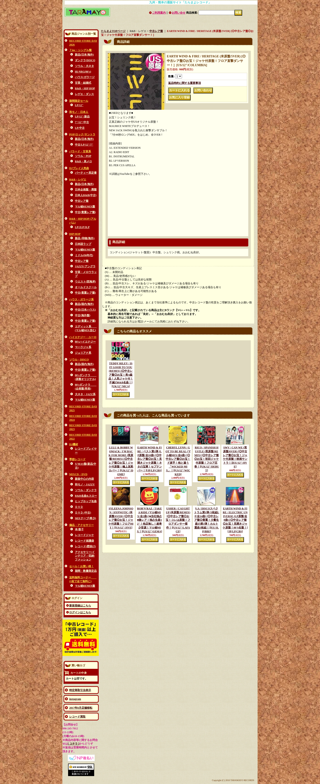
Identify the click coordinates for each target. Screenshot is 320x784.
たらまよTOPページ (113, 31)
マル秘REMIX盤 (85, 206)
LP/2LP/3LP (82, 227)
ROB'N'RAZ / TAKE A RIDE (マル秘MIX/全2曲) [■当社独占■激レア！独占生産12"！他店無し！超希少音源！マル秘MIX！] (149, 520)
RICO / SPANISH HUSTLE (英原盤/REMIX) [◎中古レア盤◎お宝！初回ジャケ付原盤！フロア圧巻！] (206, 459)
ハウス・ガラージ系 (81, 299)
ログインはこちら (80, 612)
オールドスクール (86, 287)
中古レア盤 (82, 200)
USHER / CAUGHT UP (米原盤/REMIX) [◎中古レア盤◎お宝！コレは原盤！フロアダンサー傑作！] (178, 520)
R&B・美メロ (83, 161)
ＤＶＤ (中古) (83, 512)
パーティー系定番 (86, 172)
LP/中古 (80, 127)
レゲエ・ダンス (84, 94)
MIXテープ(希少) (85, 518)
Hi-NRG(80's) (83, 71)
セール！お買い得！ (81, 566)
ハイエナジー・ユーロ (82, 337)
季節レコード (77, 459)
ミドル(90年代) (84, 255)
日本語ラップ (83, 244)
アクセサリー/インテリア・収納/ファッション (85, 555)
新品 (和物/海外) (84, 238)
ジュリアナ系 (83, 352)
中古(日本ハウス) (85, 309)
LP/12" (79, 105)
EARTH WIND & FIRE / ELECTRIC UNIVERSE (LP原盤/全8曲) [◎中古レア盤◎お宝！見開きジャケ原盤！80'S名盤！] (235, 520)
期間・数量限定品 (86, 570)
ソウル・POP (83, 156)
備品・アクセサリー (81, 525)
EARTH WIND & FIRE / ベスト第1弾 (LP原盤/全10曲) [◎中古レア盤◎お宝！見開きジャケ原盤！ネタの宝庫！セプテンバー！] (149, 459)
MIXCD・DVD (78, 474)
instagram (75, 699)
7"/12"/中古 (82, 122)
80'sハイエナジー (85, 341)
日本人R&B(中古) (85, 195)
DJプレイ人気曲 (79, 168)
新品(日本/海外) (84, 54)
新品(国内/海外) (84, 304)
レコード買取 (77, 716)
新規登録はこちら (80, 605)
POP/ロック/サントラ (82, 134)
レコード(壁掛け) (85, 546)
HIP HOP (75, 234)
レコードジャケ (84, 535)
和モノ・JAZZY (85, 484)
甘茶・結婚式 (83, 82)
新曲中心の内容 (84, 478)
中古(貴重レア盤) (85, 212)
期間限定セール (78, 100)
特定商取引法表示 (80, 690)
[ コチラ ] (73, 743)
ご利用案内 (159, 12)
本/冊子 (79, 529)
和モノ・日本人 (78, 112)
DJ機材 (73, 444)
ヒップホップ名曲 (86, 501)
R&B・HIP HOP (85, 88)
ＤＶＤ (79, 507)
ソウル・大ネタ (84, 66)
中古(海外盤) (82, 315)
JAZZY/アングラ (85, 266)
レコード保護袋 (84, 540)
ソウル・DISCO (79, 359)
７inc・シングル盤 (80, 50)
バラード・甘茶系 (80, 151)
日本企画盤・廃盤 (86, 189)
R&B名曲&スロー (86, 495)
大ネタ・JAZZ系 (85, 394)
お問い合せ (178, 12)
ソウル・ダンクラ (86, 490)
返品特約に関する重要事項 (184, 83)
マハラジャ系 (83, 347)
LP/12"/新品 (82, 116)
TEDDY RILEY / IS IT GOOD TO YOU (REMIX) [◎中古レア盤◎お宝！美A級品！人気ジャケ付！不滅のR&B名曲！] (120, 375)
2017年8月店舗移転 (80, 707)
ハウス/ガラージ (85, 77)
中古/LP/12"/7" (84, 144)
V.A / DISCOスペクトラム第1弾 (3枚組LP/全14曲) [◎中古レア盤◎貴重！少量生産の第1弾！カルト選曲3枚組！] (206, 520)
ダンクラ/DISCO (85, 60)
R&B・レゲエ (77, 179)
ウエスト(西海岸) (85, 281)
